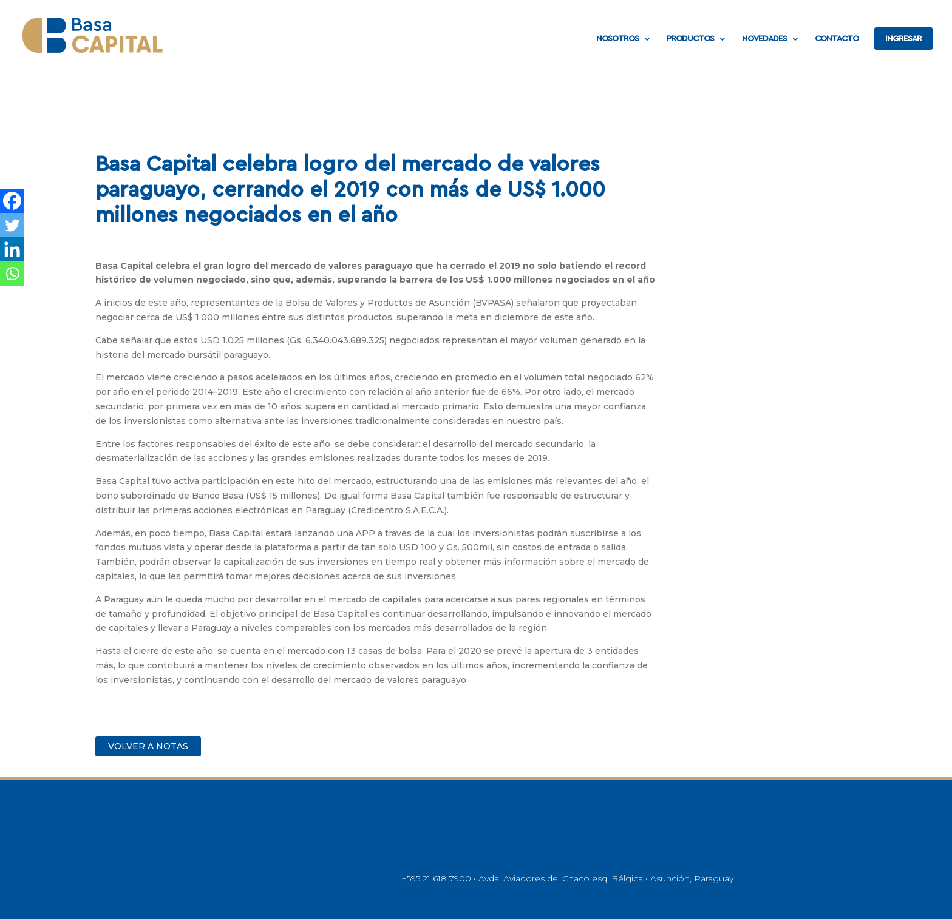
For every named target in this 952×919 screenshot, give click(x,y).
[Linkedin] (12, 249)
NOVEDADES (764, 39)
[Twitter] (12, 225)
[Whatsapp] (12, 273)
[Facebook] (12, 201)
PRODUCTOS (690, 39)
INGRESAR (903, 39)
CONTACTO (836, 39)
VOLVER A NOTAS (148, 746)
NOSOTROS (617, 39)
